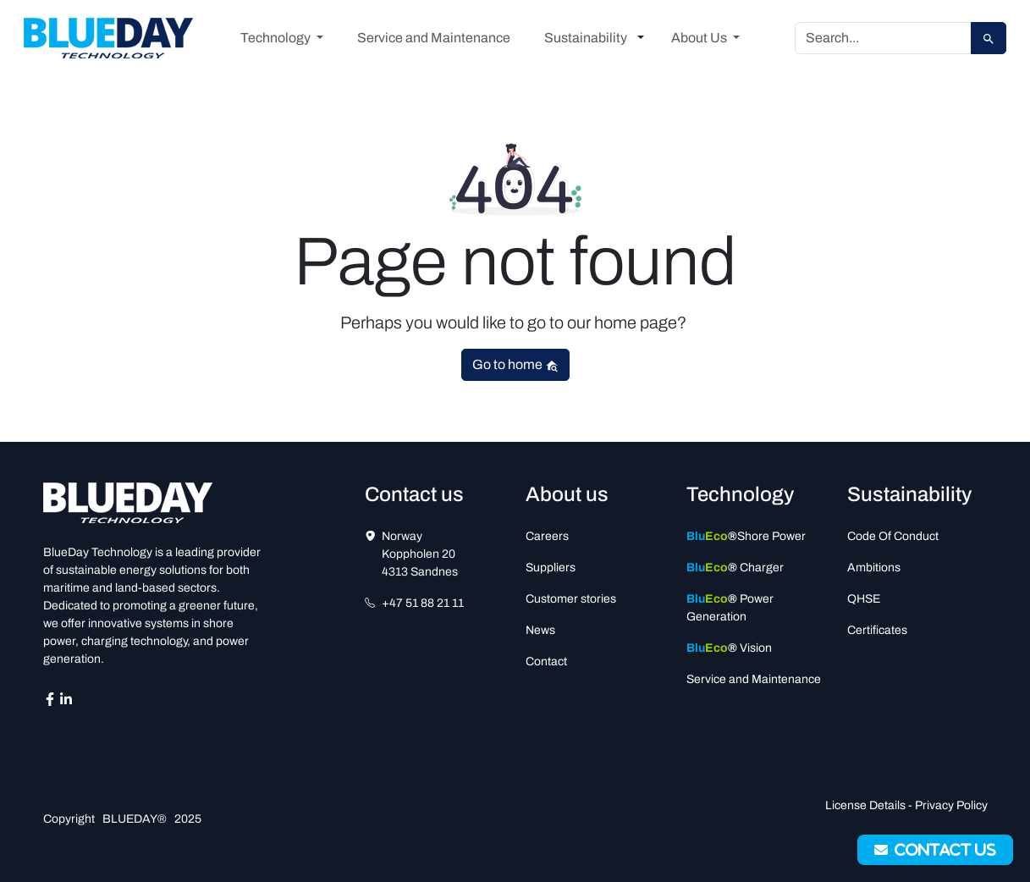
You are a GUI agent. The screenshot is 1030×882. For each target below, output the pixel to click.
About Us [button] (700, 37)
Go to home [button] (515, 364)
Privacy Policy (951, 805)
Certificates (877, 630)
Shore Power (746, 536)
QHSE (863, 599)
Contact (546, 661)
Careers (547, 536)
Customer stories (571, 599)
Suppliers (551, 567)
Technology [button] (276, 37)
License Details (865, 805)
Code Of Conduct (893, 536)
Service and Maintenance (433, 37)
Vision (729, 648)
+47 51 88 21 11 (423, 603)
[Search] (883, 38)
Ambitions (874, 567)
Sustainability (585, 37)
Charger (735, 567)
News (540, 630)
